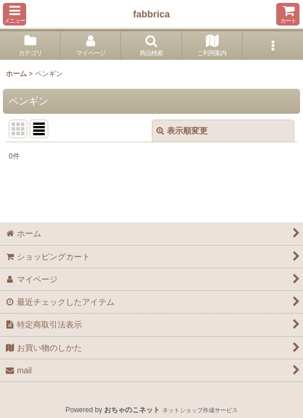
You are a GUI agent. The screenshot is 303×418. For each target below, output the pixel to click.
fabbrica (151, 14)
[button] (14, 14)
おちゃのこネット (132, 410)
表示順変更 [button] (182, 130)
